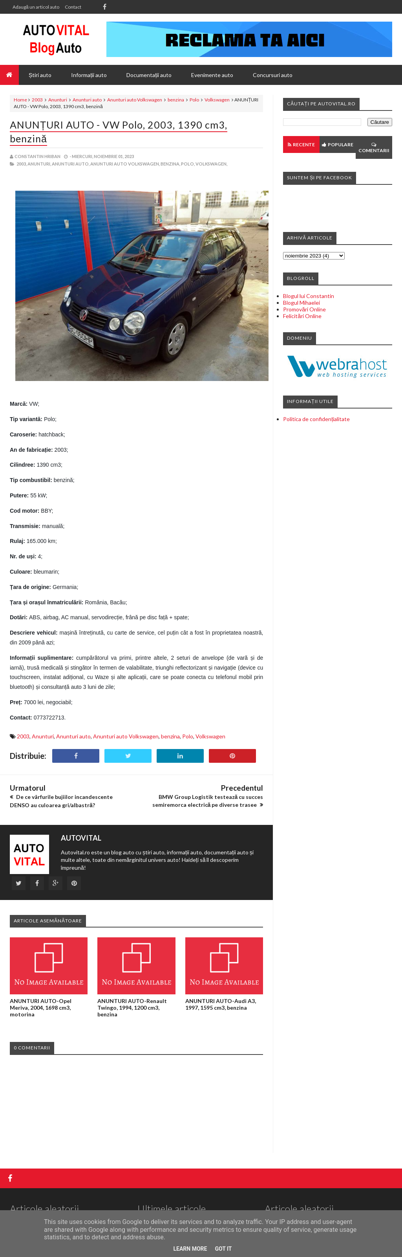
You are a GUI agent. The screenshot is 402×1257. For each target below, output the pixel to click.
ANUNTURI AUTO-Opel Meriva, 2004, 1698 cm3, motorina (40, 1008)
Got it (223, 1249)
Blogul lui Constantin (308, 296)
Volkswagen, (211, 163)
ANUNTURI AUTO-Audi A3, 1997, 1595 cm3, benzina (220, 1004)
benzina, (170, 163)
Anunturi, (39, 163)
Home (20, 100)
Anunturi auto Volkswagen (134, 100)
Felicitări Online (302, 316)
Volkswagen (217, 100)
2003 (37, 100)
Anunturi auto (87, 100)
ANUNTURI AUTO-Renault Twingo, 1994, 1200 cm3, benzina (132, 1008)
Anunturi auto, (71, 163)
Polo (194, 100)
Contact (73, 7)
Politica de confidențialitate (316, 419)
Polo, (188, 163)
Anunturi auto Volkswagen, (125, 163)
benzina (176, 100)
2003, (21, 163)
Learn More (190, 1249)
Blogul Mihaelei (301, 302)
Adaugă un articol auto (36, 7)
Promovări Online (304, 309)
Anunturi (57, 100)
